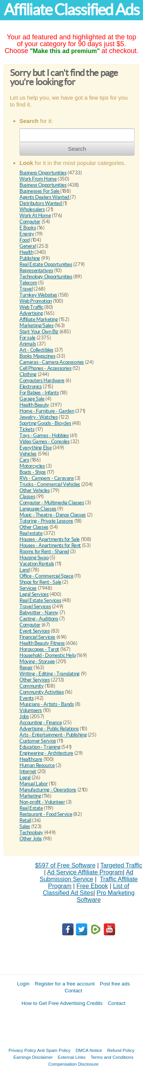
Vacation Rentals (36, 564)
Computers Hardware (41, 380)
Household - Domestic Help (47, 655)
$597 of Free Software (65, 865)
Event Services (34, 631)
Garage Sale (32, 399)
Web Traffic (31, 307)
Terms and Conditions (112, 1057)
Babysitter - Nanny (38, 612)
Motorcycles (32, 466)
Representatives (36, 270)
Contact (73, 990)
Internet (27, 771)
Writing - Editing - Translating (49, 674)
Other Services (34, 680)
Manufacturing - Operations (47, 790)
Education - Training (39, 747)
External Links (72, 1057)
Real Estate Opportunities (45, 264)
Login (23, 984)
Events (26, 698)
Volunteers (30, 710)
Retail (25, 820)
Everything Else (35, 448)
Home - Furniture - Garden (46, 411)
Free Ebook (92, 886)
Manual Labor (33, 784)
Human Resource (37, 765)
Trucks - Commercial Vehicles (49, 484)
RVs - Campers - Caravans (46, 478)
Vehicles (28, 454)
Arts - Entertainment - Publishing (53, 735)
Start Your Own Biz (38, 331)
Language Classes (37, 509)
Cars (24, 460)
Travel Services (35, 606)
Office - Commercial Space (46, 576)
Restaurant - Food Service (45, 814)
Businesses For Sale (39, 191)
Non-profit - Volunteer (42, 802)
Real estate (31, 533)
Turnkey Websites (38, 295)
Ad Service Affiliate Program (85, 872)
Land (24, 570)
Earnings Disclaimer (33, 1057)
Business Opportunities (42, 173)
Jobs (24, 716)
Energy (26, 234)
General (27, 246)
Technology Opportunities (45, 276)
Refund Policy (121, 1050)
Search (77, 148)
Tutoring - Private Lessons (46, 521)
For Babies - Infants (39, 393)
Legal (25, 777)
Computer (29, 222)
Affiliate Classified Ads (71, 9)
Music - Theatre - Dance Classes (52, 515)
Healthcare (30, 759)
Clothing (28, 374)
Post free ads (115, 984)
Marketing (30, 796)
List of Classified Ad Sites (86, 889)
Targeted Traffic (121, 865)
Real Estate (31, 808)
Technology (31, 832)
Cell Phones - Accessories (45, 368)
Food (24, 240)
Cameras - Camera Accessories (51, 362)
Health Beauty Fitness (42, 643)
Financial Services (37, 637)
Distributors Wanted (41, 203)
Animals (27, 344)
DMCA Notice (89, 1050)
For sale (27, 338)
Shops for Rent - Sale (40, 582)
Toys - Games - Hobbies (44, 435)
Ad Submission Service (86, 875)
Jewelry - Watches (38, 417)
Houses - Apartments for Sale (49, 539)
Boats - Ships (32, 472)
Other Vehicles (34, 490)
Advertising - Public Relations (49, 729)
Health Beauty (34, 405)
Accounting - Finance (40, 722)
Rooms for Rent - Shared (44, 551)
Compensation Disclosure (73, 1063)
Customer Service (37, 741)
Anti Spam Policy (54, 1050)
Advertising (31, 313)
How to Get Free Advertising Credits (62, 1003)
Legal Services (34, 594)
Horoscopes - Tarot (39, 649)
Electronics (30, 386)
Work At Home (35, 215)
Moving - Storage (37, 661)
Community (31, 686)
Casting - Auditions (38, 619)
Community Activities (41, 692)
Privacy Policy (22, 1050)
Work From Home (38, 179)
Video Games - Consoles (44, 441)
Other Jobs (30, 839)
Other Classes (33, 527)
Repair (26, 667)
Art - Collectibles (36, 350)
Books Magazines (37, 356)
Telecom (28, 283)
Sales (24, 826)
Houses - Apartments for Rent (50, 545)
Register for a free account (65, 984)
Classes (27, 496)
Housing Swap (33, 557)
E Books (27, 228)
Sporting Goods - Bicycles (45, 423)
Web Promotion (35, 301)
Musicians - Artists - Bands (46, 704)
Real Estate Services (40, 600)
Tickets (26, 429)
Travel (26, 289)
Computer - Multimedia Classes (51, 503)
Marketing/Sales (36, 325)
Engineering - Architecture (46, 753)
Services (28, 588)
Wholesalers (32, 209)
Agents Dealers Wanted (44, 197)
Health (26, 252)
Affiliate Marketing (38, 319)
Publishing (29, 258)
